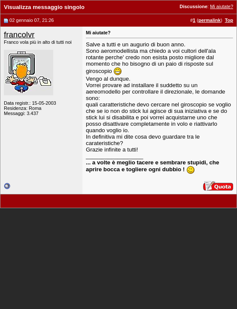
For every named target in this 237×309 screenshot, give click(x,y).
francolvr (19, 34)
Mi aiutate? (221, 6)
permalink (209, 20)
